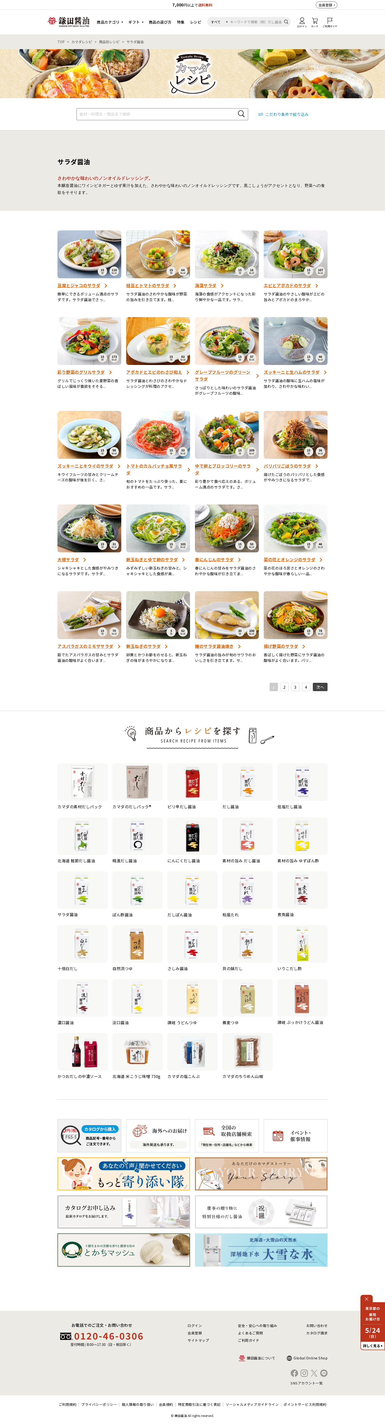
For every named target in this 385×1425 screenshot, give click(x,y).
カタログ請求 (317, 1332)
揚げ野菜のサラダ (281, 646)
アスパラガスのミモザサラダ (85, 646)
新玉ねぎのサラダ (143, 646)
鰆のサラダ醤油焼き (214, 646)
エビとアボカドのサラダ (287, 285)
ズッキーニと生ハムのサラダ (292, 372)
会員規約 (166, 1404)
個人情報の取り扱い (138, 1404)
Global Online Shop (311, 1357)
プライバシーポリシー (99, 1404)
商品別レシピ (109, 41)
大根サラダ (68, 559)
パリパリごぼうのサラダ (287, 466)
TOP (61, 41)
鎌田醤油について (261, 1357)
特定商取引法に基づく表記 (199, 1404)
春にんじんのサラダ (214, 559)
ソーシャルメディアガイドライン (252, 1404)
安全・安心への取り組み (257, 1325)
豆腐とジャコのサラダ (78, 285)
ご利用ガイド (248, 1340)
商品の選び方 (160, 22)
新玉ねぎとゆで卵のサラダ (152, 559)
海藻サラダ (206, 285)
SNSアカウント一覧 (306, 1383)
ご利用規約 (68, 1404)
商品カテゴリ (108, 22)
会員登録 (325, 4)
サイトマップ (198, 1340)
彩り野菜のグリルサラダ (81, 372)
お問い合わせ (317, 1325)
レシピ (196, 22)
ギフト (134, 22)
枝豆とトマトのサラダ (147, 285)
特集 (181, 22)
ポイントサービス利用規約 (305, 1404)
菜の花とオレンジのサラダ (289, 559)
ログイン (195, 1325)
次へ (320, 687)
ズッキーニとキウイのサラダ (85, 466)
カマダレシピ (81, 41)
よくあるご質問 (250, 1332)
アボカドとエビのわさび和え (154, 372)
